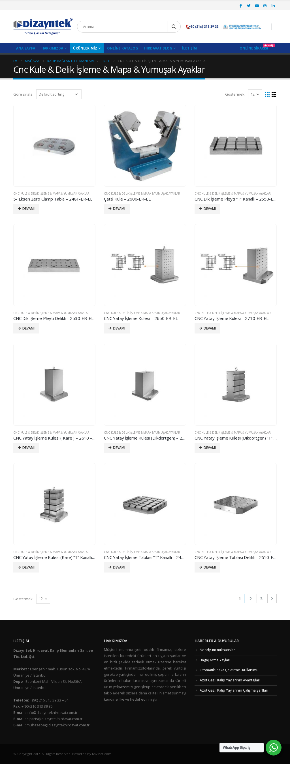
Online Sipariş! (254, 48)
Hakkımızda (52, 48)
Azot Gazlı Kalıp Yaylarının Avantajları (230, 680)
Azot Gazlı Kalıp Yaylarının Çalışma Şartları (234, 690)
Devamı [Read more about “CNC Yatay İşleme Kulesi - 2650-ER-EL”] (119, 328)
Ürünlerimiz (85, 48)
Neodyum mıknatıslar (217, 649)
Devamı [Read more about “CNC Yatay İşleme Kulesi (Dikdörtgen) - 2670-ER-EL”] (119, 447)
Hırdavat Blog (158, 48)
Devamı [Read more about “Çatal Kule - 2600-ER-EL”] (119, 208)
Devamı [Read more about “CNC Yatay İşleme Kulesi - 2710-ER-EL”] (210, 328)
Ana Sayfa (25, 48)
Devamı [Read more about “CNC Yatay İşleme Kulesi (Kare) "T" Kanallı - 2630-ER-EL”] (28, 567)
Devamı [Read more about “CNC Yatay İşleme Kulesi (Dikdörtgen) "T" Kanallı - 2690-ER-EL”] (210, 447)
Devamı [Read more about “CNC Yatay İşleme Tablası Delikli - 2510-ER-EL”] (210, 567)
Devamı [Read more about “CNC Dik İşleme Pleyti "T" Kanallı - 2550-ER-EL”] (210, 208)
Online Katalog (122, 48)
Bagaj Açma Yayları (215, 660)
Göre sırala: (23, 94)
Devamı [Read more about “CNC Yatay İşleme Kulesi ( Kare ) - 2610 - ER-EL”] (28, 447)
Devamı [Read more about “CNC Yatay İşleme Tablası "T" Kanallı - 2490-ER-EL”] (119, 567)
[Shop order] (59, 94)
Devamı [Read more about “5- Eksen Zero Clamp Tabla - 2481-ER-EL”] (28, 208)
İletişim (189, 48)
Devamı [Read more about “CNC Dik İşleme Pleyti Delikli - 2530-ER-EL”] (28, 328)
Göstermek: (235, 94)
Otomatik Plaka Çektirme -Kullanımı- (229, 670)
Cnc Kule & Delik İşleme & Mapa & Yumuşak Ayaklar (51, 193)
